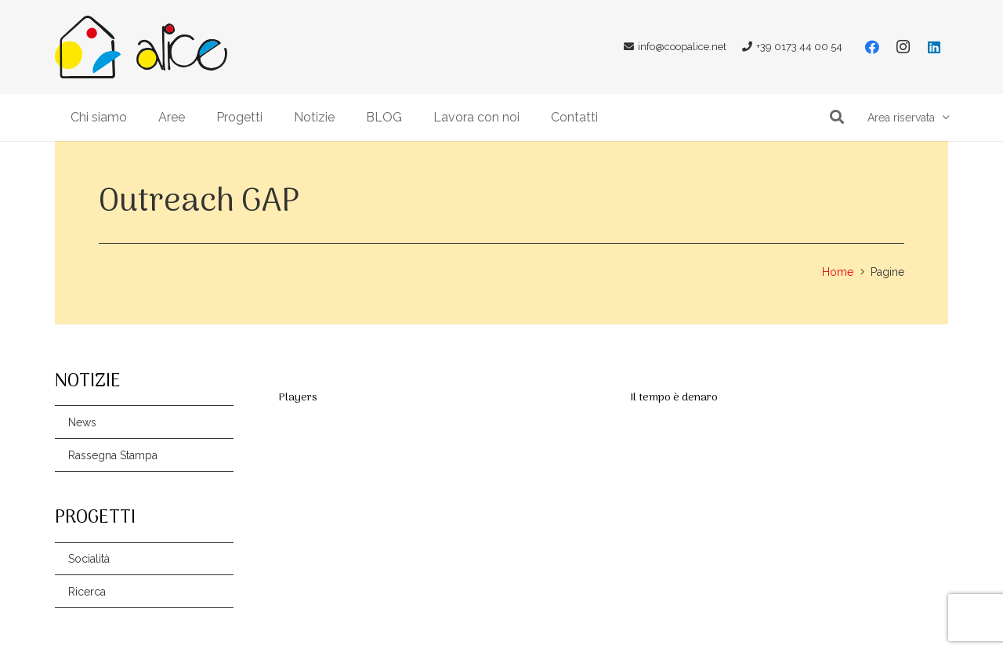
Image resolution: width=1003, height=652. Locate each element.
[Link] (88, 47)
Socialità (89, 558)
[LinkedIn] (934, 47)
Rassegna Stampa (113, 455)
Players (297, 398)
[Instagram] (903, 47)
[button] (837, 117)
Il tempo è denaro (674, 398)
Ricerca (87, 591)
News (82, 422)
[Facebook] (872, 47)
